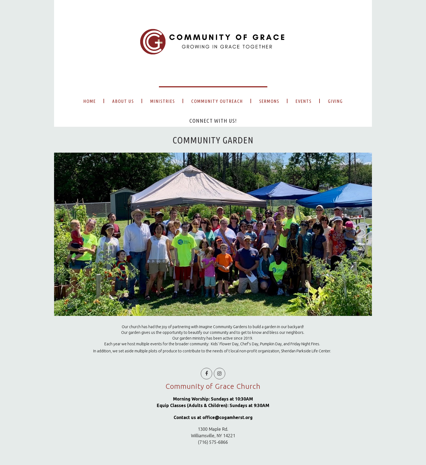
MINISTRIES (162, 101)
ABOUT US (123, 101)
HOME (89, 101)
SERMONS (269, 101)
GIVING (335, 101)
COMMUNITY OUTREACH (217, 101)
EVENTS (304, 101)
